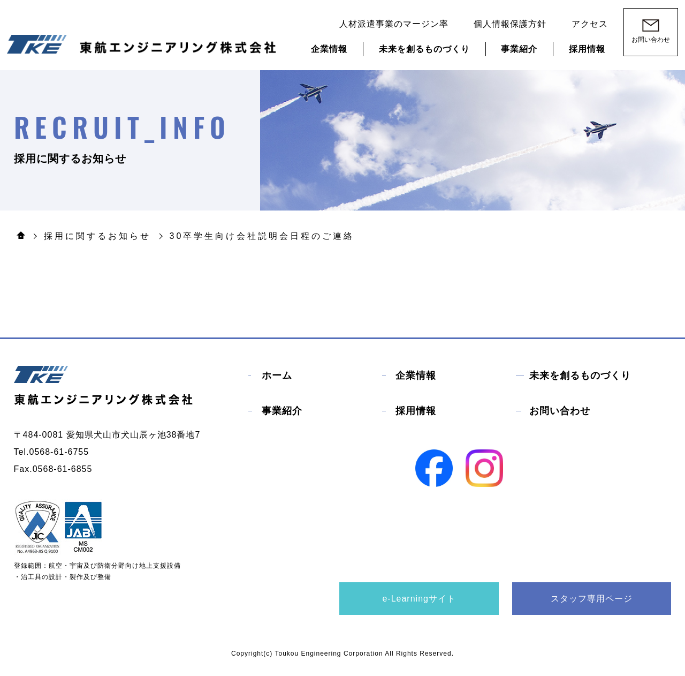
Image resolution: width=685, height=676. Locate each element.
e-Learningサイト (419, 598)
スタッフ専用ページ (592, 598)
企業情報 (329, 49)
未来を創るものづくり (424, 49)
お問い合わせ (559, 410)
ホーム (277, 375)
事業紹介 (519, 49)
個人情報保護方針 (510, 23)
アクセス (590, 23)
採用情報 (587, 49)
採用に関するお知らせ (97, 236)
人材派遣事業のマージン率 (393, 23)
